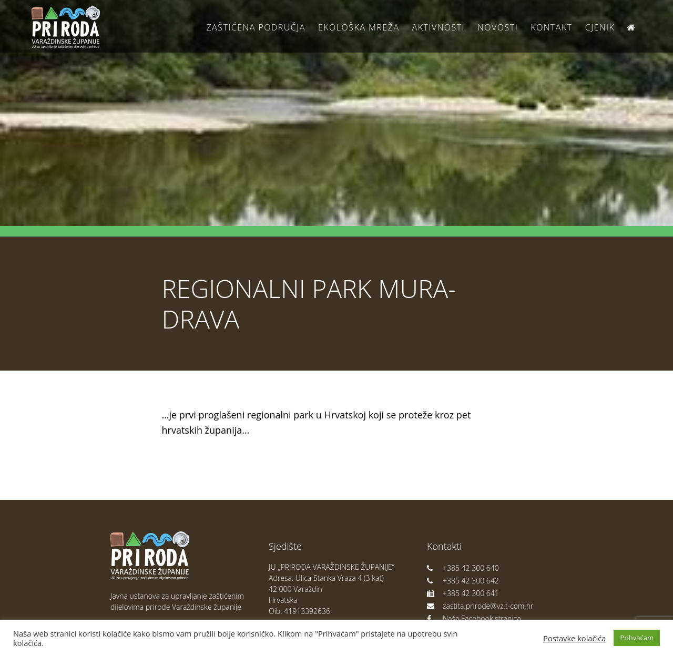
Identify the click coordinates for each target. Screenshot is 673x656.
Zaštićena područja (255, 27)
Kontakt (551, 27)
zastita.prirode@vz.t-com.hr (480, 606)
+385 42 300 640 (463, 568)
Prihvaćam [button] (637, 637)
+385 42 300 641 (463, 593)
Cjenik (600, 27)
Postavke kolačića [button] (574, 638)
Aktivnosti (438, 27)
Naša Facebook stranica (474, 618)
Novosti (497, 27)
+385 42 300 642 (463, 581)
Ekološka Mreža (359, 27)
